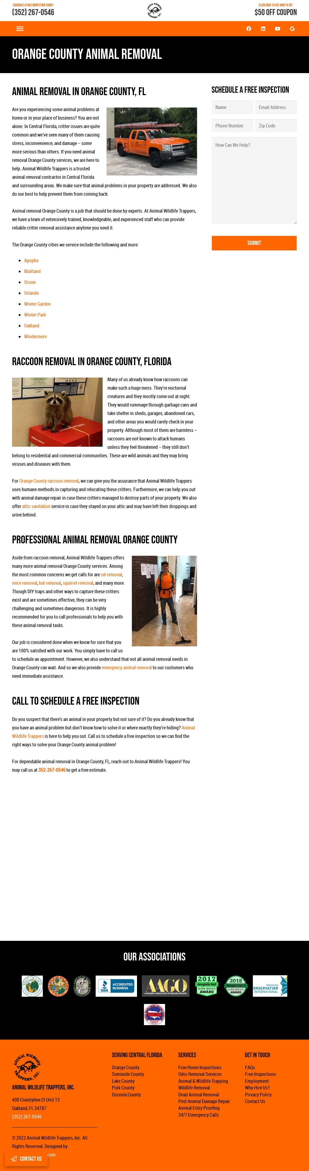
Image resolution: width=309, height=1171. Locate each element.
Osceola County (126, 1094)
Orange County (125, 1067)
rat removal (111, 574)
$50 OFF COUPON (276, 13)
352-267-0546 (51, 770)
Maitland (32, 271)
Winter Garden (37, 304)
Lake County (123, 1081)
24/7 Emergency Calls (198, 1114)
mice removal (24, 583)
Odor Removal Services (199, 1074)
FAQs (250, 1067)
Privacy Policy (258, 1094)
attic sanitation (36, 506)
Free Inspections (260, 1074)
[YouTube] (277, 29)
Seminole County (128, 1074)
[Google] (292, 29)
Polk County (123, 1087)
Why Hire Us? (257, 1087)
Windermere (35, 336)
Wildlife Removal (194, 1087)
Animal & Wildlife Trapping (203, 1081)
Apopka (31, 260)
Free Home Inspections (199, 1067)
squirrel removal (78, 583)
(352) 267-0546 (33, 13)
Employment (257, 1081)
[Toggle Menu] (20, 29)
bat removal (50, 583)
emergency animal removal (127, 667)
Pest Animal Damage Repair (204, 1101)
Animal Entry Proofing (199, 1108)
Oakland (31, 325)
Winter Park (35, 314)
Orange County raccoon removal (49, 481)
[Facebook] (248, 29)
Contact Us (255, 1101)
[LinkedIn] (263, 29)
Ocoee (30, 282)
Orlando (31, 293)
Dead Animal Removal (198, 1094)
